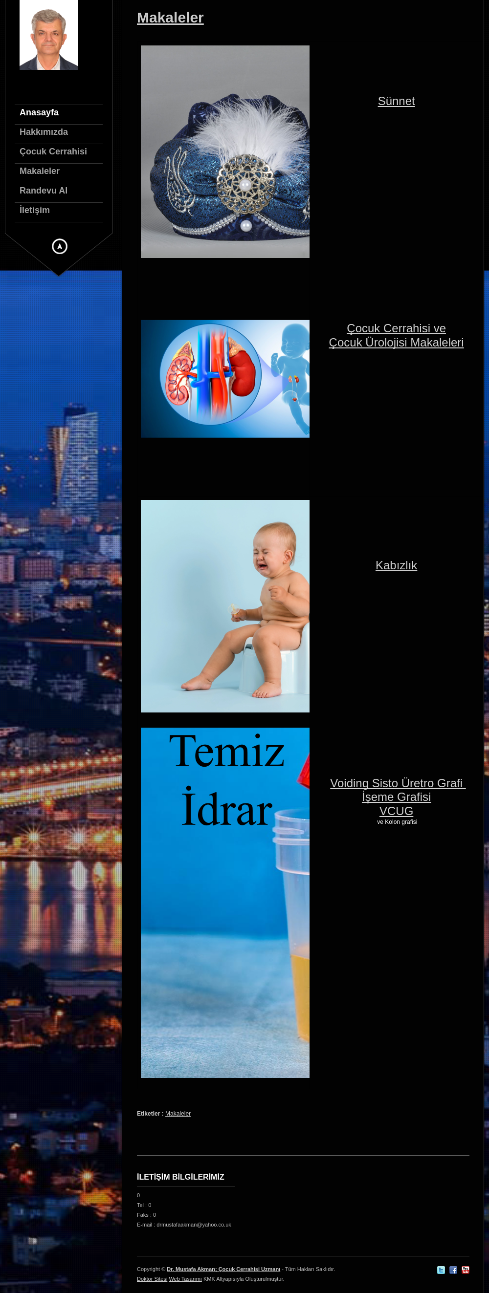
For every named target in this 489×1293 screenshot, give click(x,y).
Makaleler (170, 17)
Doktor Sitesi (152, 1279)
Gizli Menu (59, 246)
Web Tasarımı (185, 1279)
